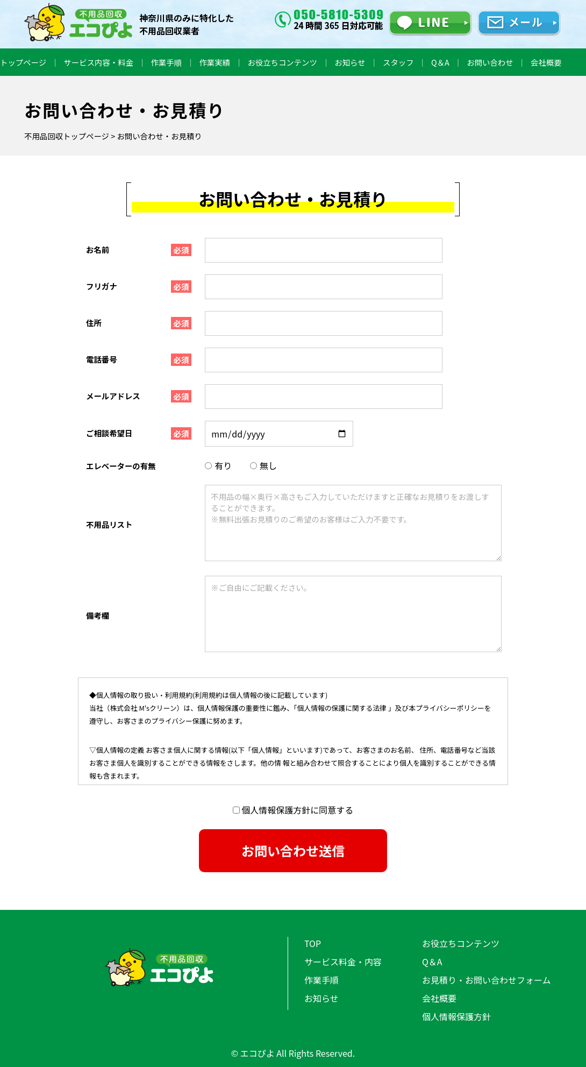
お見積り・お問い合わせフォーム (486, 979)
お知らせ (349, 62)
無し (263, 465)
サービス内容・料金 (98, 62)
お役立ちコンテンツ (282, 62)
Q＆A (440, 62)
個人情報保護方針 (456, 1016)
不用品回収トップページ (66, 136)
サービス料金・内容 (343, 961)
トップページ (23, 62)
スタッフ (398, 62)
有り (218, 465)
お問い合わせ (490, 62)
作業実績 (214, 62)
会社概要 (546, 62)
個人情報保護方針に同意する (293, 809)
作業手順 (166, 62)
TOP (312, 943)
